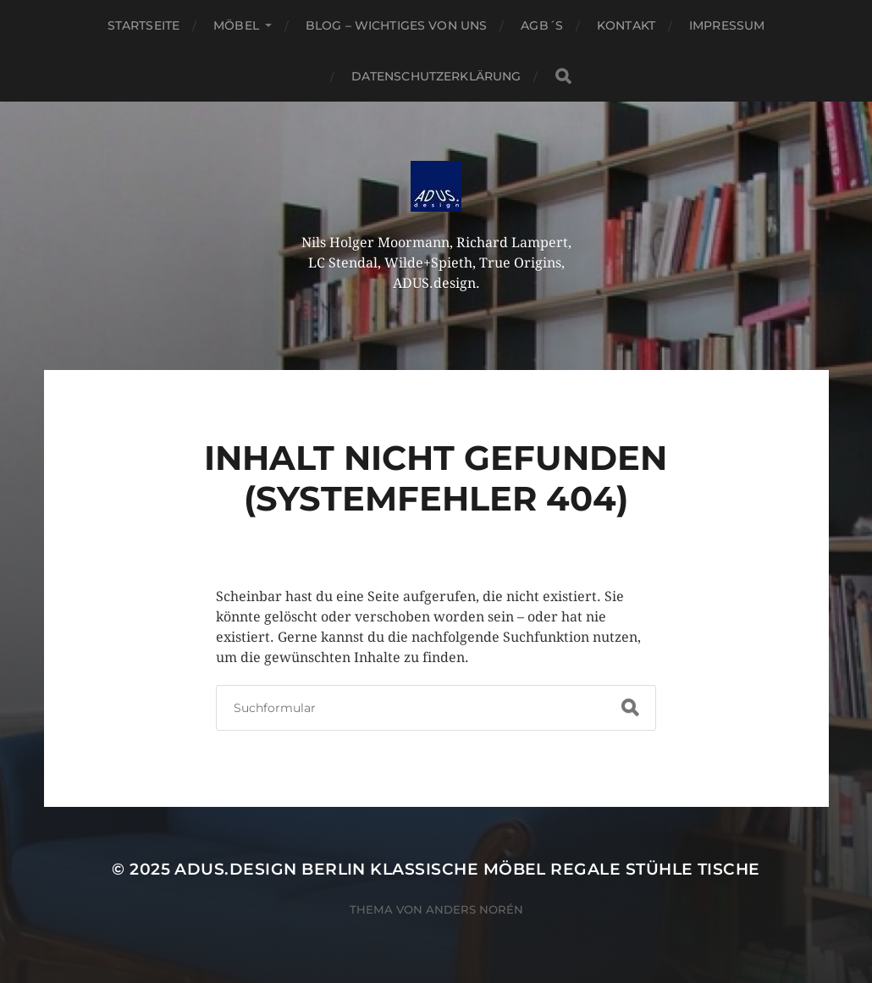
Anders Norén (474, 909)
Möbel (236, 25)
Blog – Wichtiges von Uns (396, 25)
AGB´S (542, 25)
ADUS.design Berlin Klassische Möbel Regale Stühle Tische (466, 869)
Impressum (726, 25)
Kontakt (626, 25)
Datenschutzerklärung (436, 76)
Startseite (143, 25)
